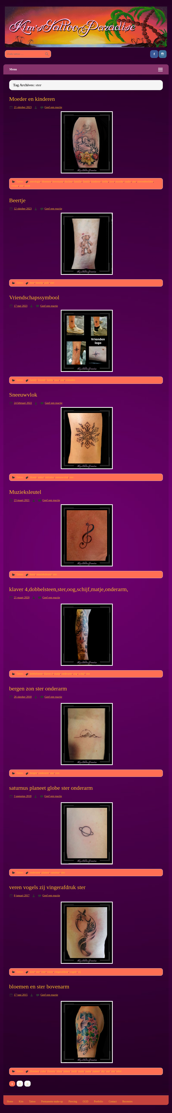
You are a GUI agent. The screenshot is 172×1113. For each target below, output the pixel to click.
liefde (105, 181)
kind (32, 971)
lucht (74, 1071)
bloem (33, 477)
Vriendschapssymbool (34, 297)
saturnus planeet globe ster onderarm (51, 788)
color (43, 1071)
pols (46, 282)
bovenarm (58, 181)
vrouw (14, 185)
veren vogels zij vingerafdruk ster (47, 887)
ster (134, 181)
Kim (21, 1101)
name (88, 1071)
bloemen (46, 181)
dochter (69, 181)
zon (22, 185)
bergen (33, 772)
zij (79, 971)
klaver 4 (48, 673)
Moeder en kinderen (32, 99)
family (86, 181)
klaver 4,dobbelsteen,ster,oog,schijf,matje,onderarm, (68, 589)
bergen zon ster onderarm (38, 688)
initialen (49, 477)
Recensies (127, 1101)
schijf (82, 673)
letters (67, 1071)
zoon (27, 185)
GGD (85, 1101)
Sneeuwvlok (23, 395)
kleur (59, 1071)
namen (96, 1071)
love (112, 181)
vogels (73, 971)
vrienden (70, 379)
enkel (41, 477)
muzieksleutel (44, 574)
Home (10, 1101)
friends (42, 379)
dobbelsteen (36, 673)
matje (57, 673)
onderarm (67, 673)
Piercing (72, 1101)
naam (81, 1071)
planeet (45, 872)
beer (32, 282)
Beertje (17, 200)
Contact (113, 1101)
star (108, 1071)
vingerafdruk (61, 971)
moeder (120, 181)
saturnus (55, 872)
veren (50, 971)
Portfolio (98, 1101)
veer (43, 971)
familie (78, 181)
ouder (128, 181)
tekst (119, 1071)
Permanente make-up (52, 1101)
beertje (39, 282)
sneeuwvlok (61, 477)
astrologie (35, 181)
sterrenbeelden (145, 181)
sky (103, 1071)
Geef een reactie (53, 107)
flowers (51, 1071)
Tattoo (19, 181)
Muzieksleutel (25, 492)
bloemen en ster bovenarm (39, 986)
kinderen (96, 181)
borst (32, 574)
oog (75, 673)
